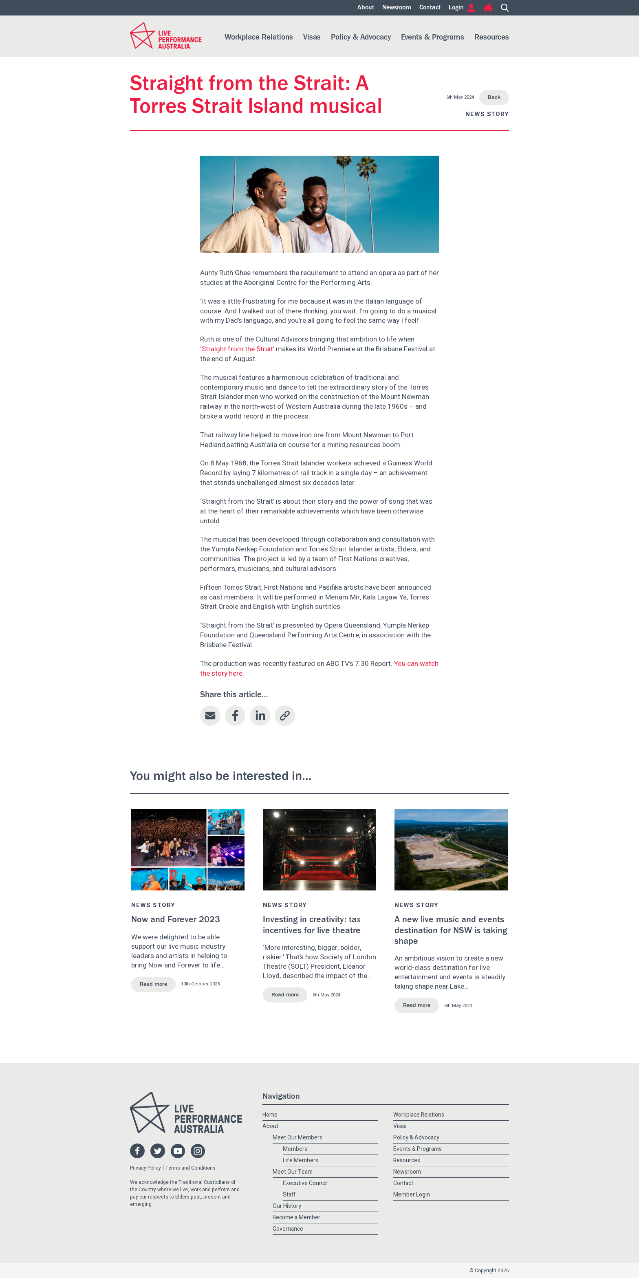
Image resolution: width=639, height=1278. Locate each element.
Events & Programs (432, 37)
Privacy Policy (145, 1168)
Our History (287, 1206)
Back (494, 97)
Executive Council (305, 1183)
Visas (312, 37)
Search (505, 8)
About (365, 7)
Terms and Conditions (190, 1168)
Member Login (411, 1194)
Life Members (300, 1160)
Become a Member (296, 1217)
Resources (491, 37)
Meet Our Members (297, 1137)
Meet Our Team (293, 1172)
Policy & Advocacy (361, 37)
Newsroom (396, 7)
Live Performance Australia (166, 35)
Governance (288, 1229)
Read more (153, 984)
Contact (430, 7)
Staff (289, 1194)
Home (488, 8)
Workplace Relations (259, 37)
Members (295, 1149)
